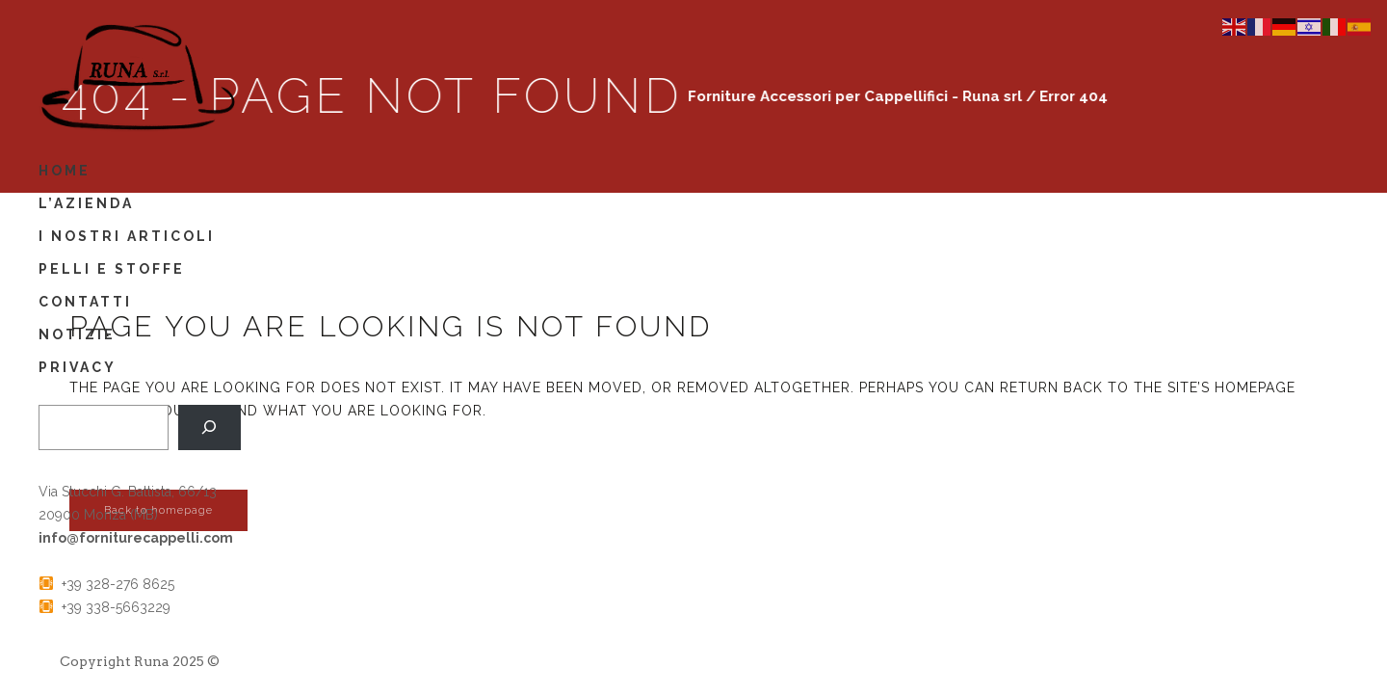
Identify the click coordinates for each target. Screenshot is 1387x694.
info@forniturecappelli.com (136, 538)
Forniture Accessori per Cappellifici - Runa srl (842, 96)
